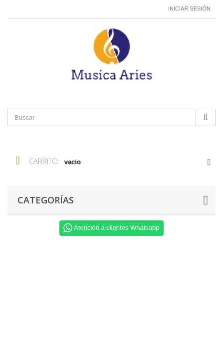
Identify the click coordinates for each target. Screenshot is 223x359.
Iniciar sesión (189, 8)
